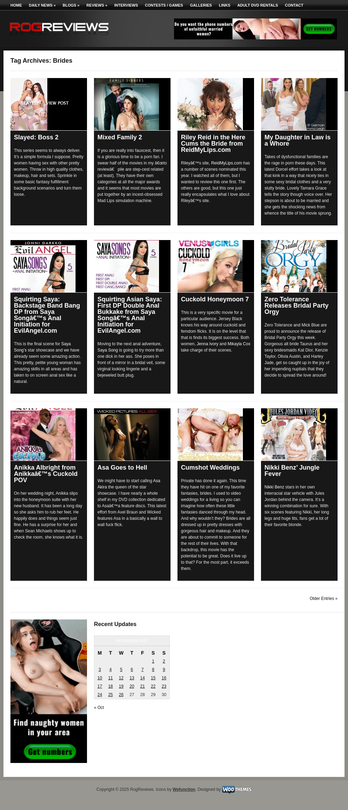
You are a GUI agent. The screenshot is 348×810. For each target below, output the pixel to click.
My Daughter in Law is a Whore (297, 140)
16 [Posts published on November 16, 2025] (163, 678)
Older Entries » (324, 598)
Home (16, 5)
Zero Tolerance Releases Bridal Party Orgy (296, 305)
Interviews (126, 5)
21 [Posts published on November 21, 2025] (142, 686)
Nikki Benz (274, 487)
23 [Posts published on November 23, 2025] (163, 686)
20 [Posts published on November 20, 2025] (131, 686)
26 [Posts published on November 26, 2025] (121, 694)
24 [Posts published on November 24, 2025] (99, 694)
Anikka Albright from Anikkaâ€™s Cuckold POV (46, 474)
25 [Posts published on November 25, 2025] (110, 694)
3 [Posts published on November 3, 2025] (99, 669)
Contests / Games (164, 5)
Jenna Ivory (207, 343)
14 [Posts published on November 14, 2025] (142, 678)
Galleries (201, 5)
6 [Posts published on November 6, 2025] (132, 669)
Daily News (42, 5)
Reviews (96, 5)
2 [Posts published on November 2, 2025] (164, 661)
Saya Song (107, 350)
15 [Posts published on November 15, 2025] (153, 678)
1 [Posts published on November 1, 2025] (153, 661)
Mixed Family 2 (119, 137)
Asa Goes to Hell (122, 467)
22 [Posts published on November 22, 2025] (153, 686)
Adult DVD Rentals (257, 5)
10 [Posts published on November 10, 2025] (99, 678)
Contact (294, 5)
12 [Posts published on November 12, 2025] (121, 678)
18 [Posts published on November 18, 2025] (110, 686)
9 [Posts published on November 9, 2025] (164, 669)
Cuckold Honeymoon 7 (215, 299)
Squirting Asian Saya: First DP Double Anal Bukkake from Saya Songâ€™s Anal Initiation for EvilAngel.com (129, 315)
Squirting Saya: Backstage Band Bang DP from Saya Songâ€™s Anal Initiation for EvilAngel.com (47, 315)
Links (224, 5)
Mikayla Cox (239, 343)
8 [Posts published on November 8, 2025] (153, 669)
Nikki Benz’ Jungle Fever (291, 470)
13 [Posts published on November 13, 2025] (131, 678)
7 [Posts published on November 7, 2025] (142, 669)
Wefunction (184, 789)
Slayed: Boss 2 (36, 137)
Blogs (71, 5)
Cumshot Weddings (210, 467)
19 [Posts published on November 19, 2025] (121, 686)
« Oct (99, 707)
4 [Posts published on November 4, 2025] (110, 669)
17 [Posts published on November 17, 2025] (99, 686)
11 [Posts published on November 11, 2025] (110, 678)
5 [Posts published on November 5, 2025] (121, 669)
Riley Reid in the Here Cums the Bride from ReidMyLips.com (213, 143)
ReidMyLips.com (226, 163)
